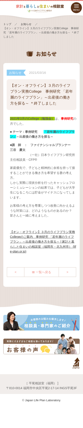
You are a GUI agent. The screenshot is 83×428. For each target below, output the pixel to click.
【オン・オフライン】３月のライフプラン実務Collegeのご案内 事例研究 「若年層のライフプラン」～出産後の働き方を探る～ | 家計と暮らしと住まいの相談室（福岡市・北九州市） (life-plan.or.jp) (43, 241)
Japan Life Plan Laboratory (42, 400)
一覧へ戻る (43, 272)
